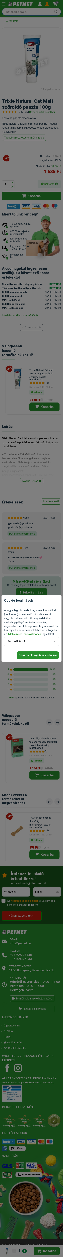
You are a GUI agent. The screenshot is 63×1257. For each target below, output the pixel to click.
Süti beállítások (17, 641)
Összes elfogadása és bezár (38, 655)
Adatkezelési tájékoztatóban (24, 634)
